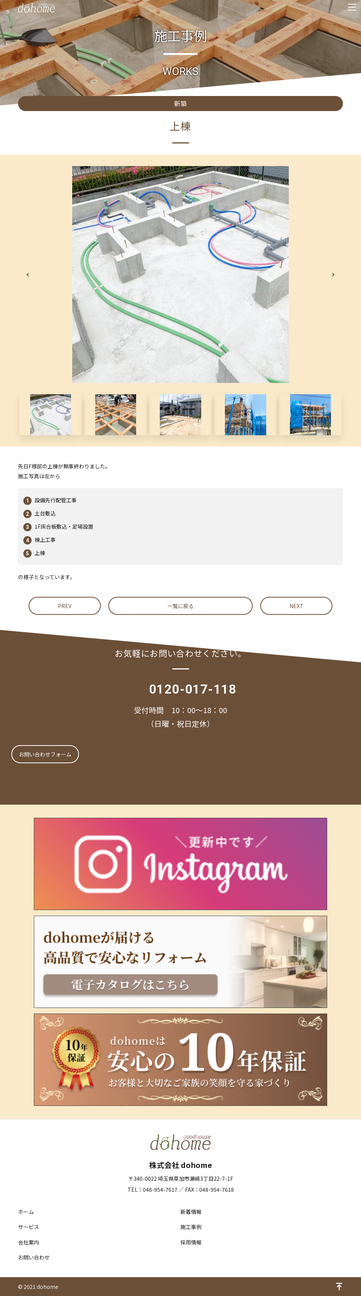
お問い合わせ (34, 1257)
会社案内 (28, 1242)
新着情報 (191, 1211)
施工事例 (191, 1226)
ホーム (26, 1211)
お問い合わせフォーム (45, 754)
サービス (28, 1226)
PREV (64, 606)
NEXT (296, 606)
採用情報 (191, 1242)
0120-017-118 (193, 689)
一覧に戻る (180, 606)
